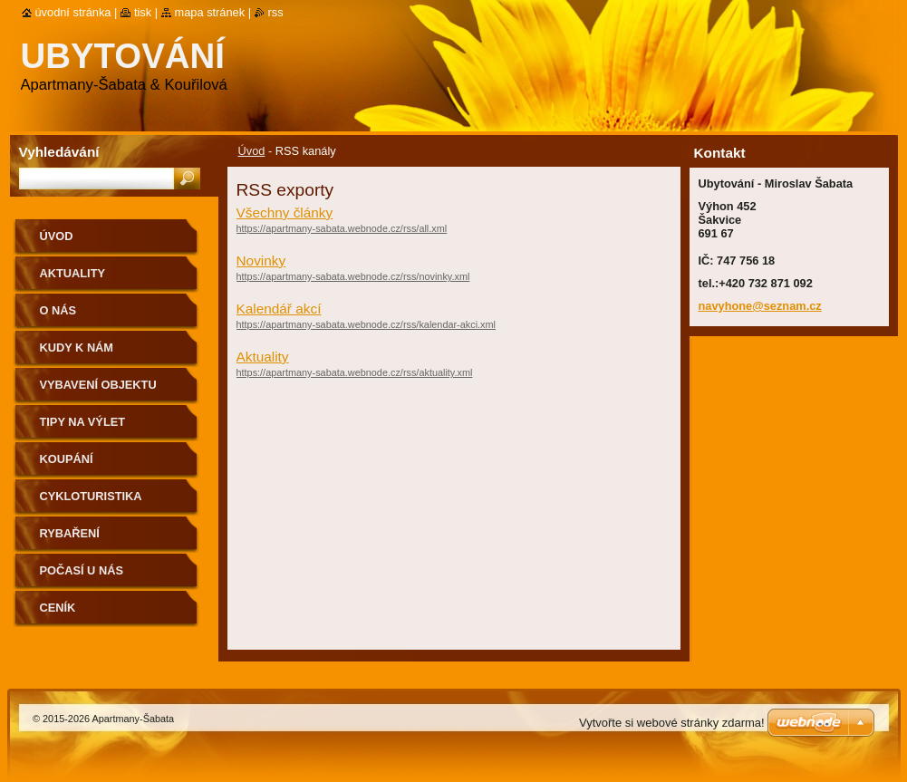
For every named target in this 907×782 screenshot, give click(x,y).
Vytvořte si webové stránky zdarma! (672, 722)
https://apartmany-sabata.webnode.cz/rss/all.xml (342, 228)
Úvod (251, 151)
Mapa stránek (210, 12)
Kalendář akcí (279, 308)
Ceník (58, 607)
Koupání (66, 459)
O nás (58, 310)
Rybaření (70, 533)
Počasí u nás (81, 570)
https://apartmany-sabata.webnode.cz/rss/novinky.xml (353, 276)
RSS (276, 12)
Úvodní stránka (73, 12)
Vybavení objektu (98, 384)
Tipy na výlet (83, 422)
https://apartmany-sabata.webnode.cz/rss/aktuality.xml (354, 372)
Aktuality (262, 356)
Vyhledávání (59, 151)
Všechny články (284, 212)
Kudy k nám (77, 347)
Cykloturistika (91, 496)
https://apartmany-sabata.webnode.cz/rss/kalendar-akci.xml (366, 324)
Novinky (261, 260)
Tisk (142, 12)
